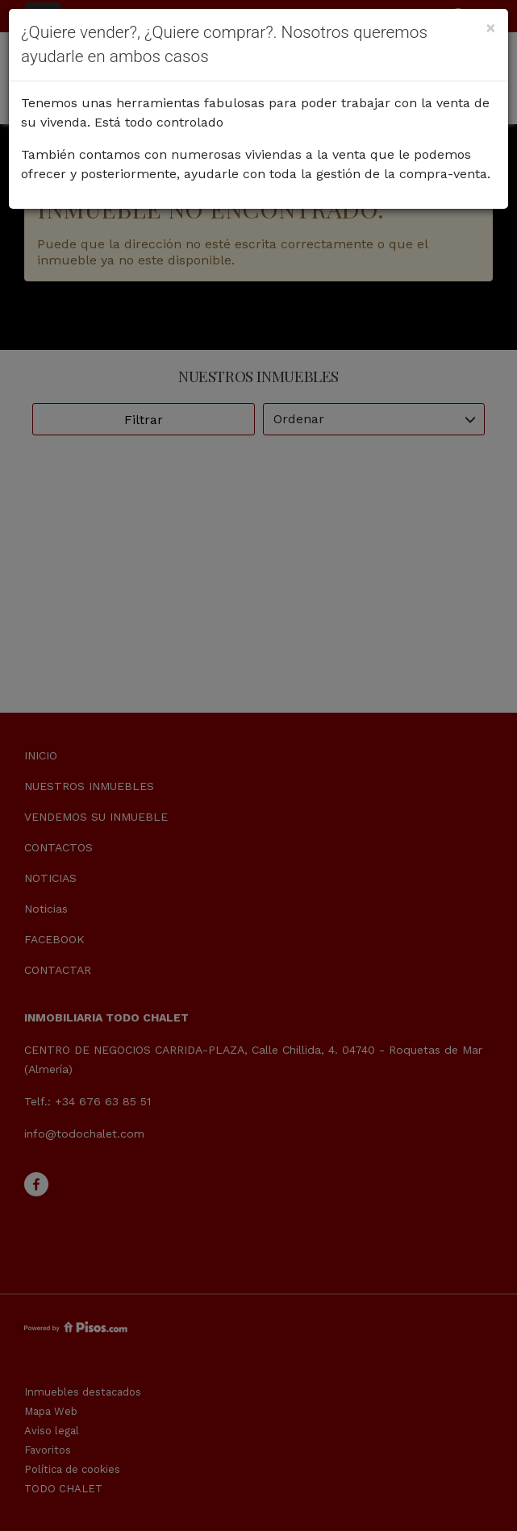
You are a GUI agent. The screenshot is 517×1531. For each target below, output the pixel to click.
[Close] (491, 27)
